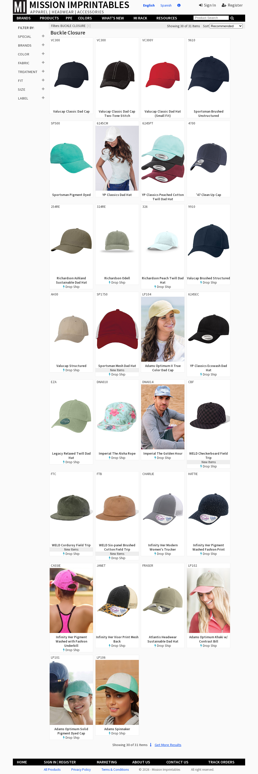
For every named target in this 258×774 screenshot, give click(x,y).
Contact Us (177, 761)
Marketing (107, 761)
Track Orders (221, 761)
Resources (166, 17)
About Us (141, 761)
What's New (113, 17)
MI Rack (140, 17)
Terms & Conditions (115, 769)
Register (232, 5)
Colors (85, 17)
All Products (52, 769)
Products (49, 17)
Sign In (207, 5)
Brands (24, 17)
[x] (89, 26)
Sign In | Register (60, 761)
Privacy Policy (81, 769)
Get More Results (164, 745)
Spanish (166, 5)
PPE (69, 17)
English (149, 5)
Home (22, 761)
